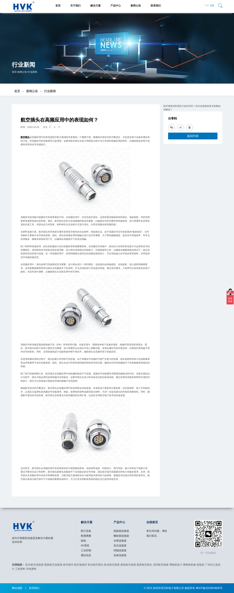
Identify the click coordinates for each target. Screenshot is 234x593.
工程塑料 (20, 569)
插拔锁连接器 (121, 531)
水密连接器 (120, 540)
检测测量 (86, 535)
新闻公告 (22, 72)
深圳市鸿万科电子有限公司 (168, 588)
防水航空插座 (112, 564)
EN (212, 5)
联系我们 (34, 588)
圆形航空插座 (128, 564)
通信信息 (86, 555)
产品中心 (119, 522)
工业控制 (86, 550)
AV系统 (85, 545)
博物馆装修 (189, 564)
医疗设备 (86, 531)
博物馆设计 (175, 564)
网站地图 (17, 588)
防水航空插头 (95, 564)
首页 (14, 72)
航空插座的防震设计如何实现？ (179, 106)
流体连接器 (120, 555)
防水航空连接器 (34, 564)
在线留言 (152, 522)
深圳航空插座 (161, 564)
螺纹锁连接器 (121, 535)
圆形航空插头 (144, 564)
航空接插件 (80, 564)
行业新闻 (32, 72)
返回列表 (193, 135)
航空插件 (68, 564)
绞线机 (200, 564)
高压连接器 (120, 545)
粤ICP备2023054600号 (209, 588)
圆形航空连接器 (53, 564)
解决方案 (86, 522)
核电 (83, 540)
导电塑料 (31, 569)
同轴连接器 (120, 550)
